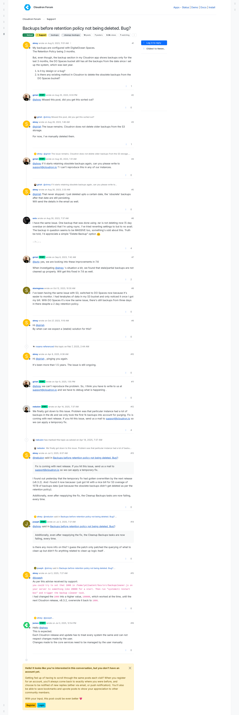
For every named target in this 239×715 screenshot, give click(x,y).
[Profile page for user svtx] (26, 220)
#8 (132, 288)
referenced (48, 346)
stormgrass (38, 288)
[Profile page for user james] (26, 625)
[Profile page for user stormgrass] (26, 290)
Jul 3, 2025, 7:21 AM (66, 522)
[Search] (4, 34)
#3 (132, 122)
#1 (133, 43)
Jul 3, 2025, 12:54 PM (66, 623)
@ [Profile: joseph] (38, 577)
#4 (132, 159)
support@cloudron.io (45, 167)
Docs (203, 7)
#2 (132, 95)
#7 (133, 257)
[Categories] (4, 3)
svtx (35, 218)
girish (35, 95)
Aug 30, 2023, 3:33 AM (59, 189)
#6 (132, 218)
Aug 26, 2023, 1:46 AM (59, 122)
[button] (4, 705)
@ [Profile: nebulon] (38, 457)
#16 (132, 623)
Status (185, 7)
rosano (39, 346)
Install (212, 7)
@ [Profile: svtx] (36, 261)
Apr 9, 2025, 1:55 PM (65, 381)
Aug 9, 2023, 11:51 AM (58, 43)
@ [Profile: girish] (37, 126)
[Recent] (4, 9)
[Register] (235, 9)
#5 (132, 189)
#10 (132, 354)
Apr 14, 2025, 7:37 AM (68, 406)
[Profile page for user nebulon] (26, 408)
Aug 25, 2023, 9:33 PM (66, 95)
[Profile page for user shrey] (26, 45)
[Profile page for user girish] (26, 97)
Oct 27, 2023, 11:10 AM (58, 320)
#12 (132, 406)
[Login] (235, 3)
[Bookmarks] (4, 28)
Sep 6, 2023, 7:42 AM (65, 257)
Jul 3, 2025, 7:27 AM (58, 573)
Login (41, 705)
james (36, 623)
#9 (132, 320)
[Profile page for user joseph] (26, 524)
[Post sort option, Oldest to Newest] (154, 48)
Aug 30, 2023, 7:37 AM (58, 218)
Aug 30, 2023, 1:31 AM (66, 159)
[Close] (130, 668)
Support (41, 35)
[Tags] (4, 15)
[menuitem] (235, 3)
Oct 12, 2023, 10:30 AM (64, 288)
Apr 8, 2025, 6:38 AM (58, 354)
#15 (132, 573)
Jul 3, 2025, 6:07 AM (58, 453)
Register (31, 705)
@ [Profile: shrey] (37, 99)
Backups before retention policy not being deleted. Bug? (85, 457)
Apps (176, 7)
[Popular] (4, 22)
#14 (132, 522)
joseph (36, 522)
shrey (35, 43)
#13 (132, 453)
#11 (132, 381)
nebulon (37, 406)
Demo (194, 7)
